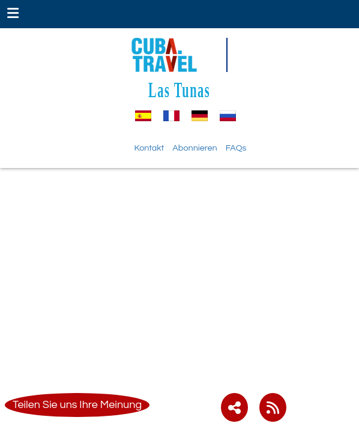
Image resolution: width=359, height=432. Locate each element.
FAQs (236, 147)
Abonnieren (194, 147)
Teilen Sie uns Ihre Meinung (77, 404)
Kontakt (149, 147)
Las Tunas (179, 89)
